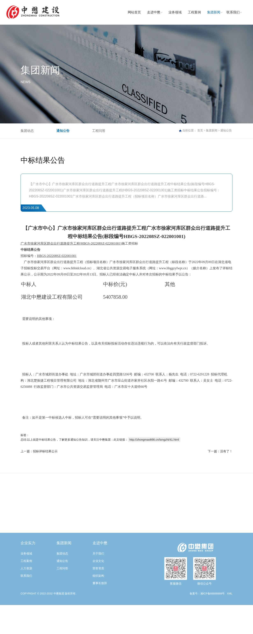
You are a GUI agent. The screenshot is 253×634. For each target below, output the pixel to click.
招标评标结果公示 (45, 451)
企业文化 (98, 584)
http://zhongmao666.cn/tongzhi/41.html (154, 439)
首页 (200, 130)
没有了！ (226, 451)
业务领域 (175, 12)
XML (229, 617)
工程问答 (98, 130)
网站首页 (134, 12)
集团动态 (27, 130)
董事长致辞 (100, 606)
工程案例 (194, 12)
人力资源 (26, 591)
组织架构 (98, 599)
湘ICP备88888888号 (212, 617)
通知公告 (63, 130)
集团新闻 (213, 12)
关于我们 (98, 577)
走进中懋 (153, 12)
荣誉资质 (98, 591)
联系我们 (233, 12)
